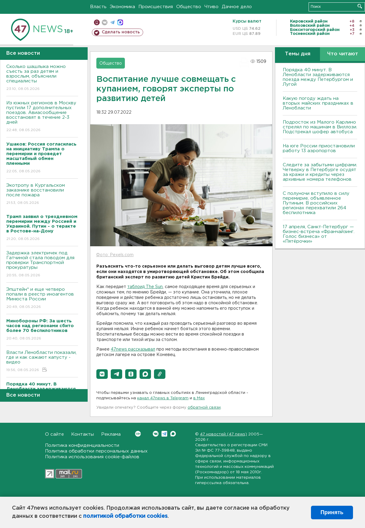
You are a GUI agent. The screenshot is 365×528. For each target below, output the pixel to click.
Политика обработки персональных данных (96, 451)
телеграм (112, 22)
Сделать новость (121, 32)
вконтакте (104, 22)
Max (173, 434)
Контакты (82, 434)
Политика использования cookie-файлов (92, 457)
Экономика (122, 7)
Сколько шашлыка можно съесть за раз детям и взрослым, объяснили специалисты (42, 78)
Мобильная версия (97, 22)
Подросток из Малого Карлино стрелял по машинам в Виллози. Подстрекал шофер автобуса (320, 127)
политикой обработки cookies (125, 516)
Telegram (164, 434)
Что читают (342, 54)
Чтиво (211, 7)
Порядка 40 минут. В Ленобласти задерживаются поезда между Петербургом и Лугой (318, 77)
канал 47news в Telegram (163, 398)
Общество (188, 7)
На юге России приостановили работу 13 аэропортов (319, 148)
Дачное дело (237, 7)
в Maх (199, 398)
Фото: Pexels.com (115, 255)
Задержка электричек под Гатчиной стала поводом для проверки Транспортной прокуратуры (42, 264)
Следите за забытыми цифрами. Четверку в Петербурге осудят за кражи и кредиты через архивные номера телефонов (320, 172)
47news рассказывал (133, 349)
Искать (359, 6)
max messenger (120, 22)
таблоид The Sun (145, 287)
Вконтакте (138, 434)
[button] (102, 374)
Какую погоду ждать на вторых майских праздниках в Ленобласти (318, 103)
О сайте (54, 434)
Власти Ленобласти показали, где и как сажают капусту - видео (42, 362)
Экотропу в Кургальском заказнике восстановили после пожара (42, 194)
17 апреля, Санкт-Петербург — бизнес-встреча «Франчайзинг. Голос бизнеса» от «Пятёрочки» (318, 234)
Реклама (111, 434)
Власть (98, 7)
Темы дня (297, 54)
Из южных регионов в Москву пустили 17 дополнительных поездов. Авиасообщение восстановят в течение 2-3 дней (42, 117)
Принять (332, 512)
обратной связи (204, 407)
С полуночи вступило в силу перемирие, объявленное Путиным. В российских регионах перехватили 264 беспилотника (316, 203)
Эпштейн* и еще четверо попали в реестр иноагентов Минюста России (42, 298)
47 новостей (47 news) (223, 434)
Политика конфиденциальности (82, 445)
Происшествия (155, 7)
